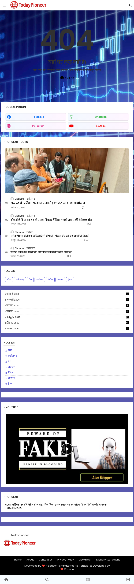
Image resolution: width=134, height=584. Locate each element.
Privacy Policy (65, 559)
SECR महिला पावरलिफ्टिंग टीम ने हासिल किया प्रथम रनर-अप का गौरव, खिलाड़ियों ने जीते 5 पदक (56, 504)
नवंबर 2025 (67, 311)
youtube (101, 125)
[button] (130, 5)
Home (18, 559)
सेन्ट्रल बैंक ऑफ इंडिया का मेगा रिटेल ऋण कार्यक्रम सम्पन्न (41, 252)
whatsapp (101, 116)
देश (30, 279)
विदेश (50, 279)
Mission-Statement (108, 559)
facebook (38, 116)
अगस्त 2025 (67, 328)
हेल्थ (70, 279)
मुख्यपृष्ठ (67, 78)
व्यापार (60, 279)
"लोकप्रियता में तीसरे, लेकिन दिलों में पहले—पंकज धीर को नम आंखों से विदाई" (49, 236)
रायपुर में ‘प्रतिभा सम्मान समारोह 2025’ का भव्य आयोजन (47, 203)
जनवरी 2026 (67, 299)
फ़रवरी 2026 (67, 294)
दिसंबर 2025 (67, 305)
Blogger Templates (59, 565)
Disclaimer (85, 559)
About (30, 559)
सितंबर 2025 (67, 323)
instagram (38, 125)
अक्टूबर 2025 (67, 317)
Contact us (46, 559)
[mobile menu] (4, 5)
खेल (9, 279)
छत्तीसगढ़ (20, 279)
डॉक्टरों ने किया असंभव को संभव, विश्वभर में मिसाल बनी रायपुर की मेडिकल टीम (51, 220)
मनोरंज (39, 279)
